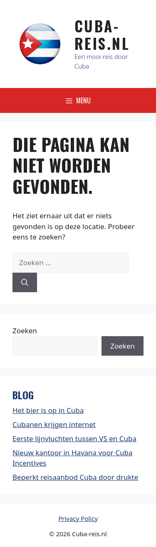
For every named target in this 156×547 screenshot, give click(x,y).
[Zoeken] (24, 283)
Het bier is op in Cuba (48, 410)
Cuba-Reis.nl (102, 34)
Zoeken (24, 330)
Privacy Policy (78, 518)
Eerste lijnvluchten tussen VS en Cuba (74, 438)
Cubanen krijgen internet (54, 424)
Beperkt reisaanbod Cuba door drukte (75, 477)
